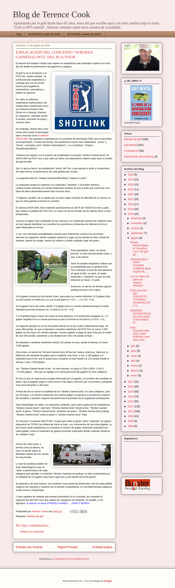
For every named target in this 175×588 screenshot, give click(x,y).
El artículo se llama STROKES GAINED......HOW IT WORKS (58, 503)
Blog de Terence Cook (51, 14)
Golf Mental (130, 145)
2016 (131, 386)
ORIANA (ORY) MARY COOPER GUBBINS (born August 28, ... (140, 265)
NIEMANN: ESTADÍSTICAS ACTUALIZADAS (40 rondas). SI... (140, 316)
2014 (131, 396)
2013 (131, 401)
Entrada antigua (102, 547)
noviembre (137, 223)
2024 (131, 184)
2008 (131, 426)
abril (133, 360)
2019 (131, 209)
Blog (19, 34)
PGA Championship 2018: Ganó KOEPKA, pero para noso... (140, 333)
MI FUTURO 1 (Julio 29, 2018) (44, 34)
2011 (131, 411)
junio (134, 350)
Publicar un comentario (32, 531)
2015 (131, 391)
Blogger (108, 581)
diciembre (137, 218)
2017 (131, 381)
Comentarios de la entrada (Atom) (71, 558)
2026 (131, 174)
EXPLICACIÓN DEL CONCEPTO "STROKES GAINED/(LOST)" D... (140, 298)
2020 (131, 204)
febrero (135, 370)
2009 (131, 421)
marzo (135, 365)
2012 (131, 406)
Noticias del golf (35, 516)
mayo (134, 355)
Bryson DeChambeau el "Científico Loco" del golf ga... (139, 248)
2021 (131, 199)
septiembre (137, 233)
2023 (131, 189)
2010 (131, 416)
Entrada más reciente (29, 547)
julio (133, 345)
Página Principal (67, 547)
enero (134, 375)
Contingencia (131, 150)
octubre (135, 228)
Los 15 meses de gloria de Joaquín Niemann (139, 281)
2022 (131, 194)
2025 (131, 179)
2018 (131, 213)
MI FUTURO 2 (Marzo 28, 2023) (84, 34)
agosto (135, 237)
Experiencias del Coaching (139, 156)
